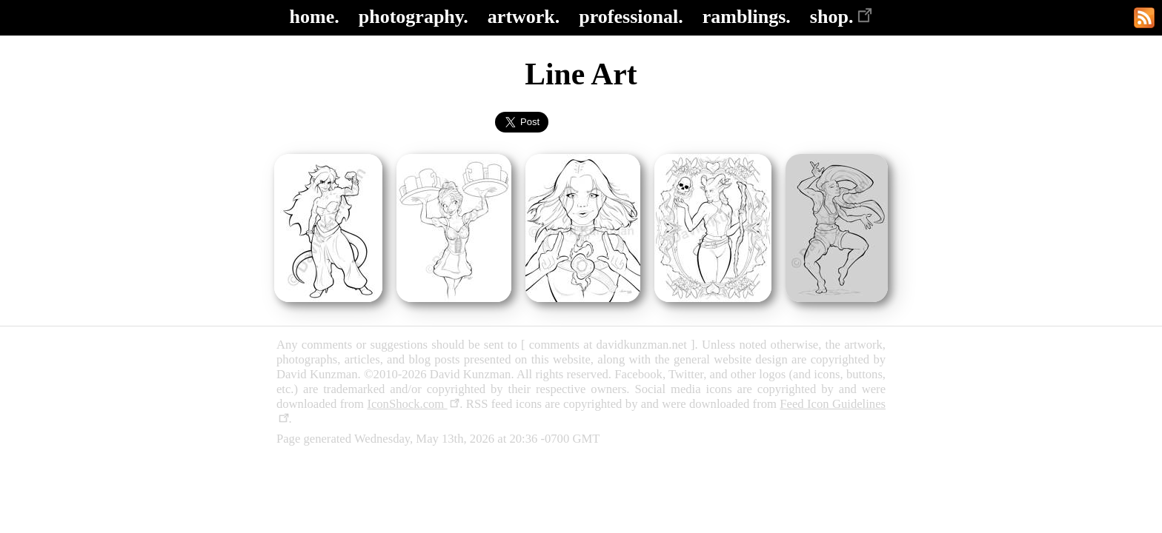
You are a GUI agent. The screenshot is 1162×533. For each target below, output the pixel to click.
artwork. (524, 16)
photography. (413, 16)
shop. (841, 16)
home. (314, 16)
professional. (631, 16)
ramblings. (747, 16)
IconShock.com (413, 404)
